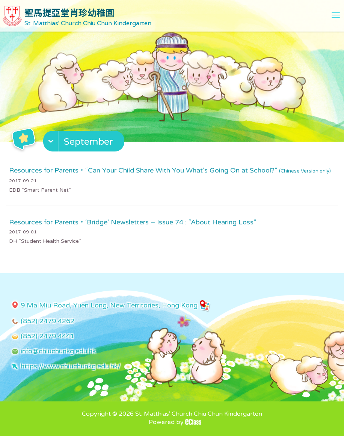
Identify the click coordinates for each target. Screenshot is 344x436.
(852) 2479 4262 (47, 321)
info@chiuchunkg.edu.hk (58, 351)
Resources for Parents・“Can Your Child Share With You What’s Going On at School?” (170, 170)
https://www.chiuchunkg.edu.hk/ (71, 366)
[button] (84, 143)
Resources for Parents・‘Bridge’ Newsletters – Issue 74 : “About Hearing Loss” (132, 222)
